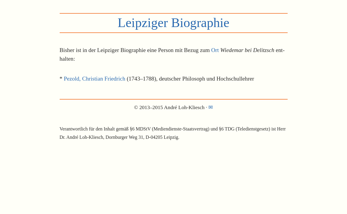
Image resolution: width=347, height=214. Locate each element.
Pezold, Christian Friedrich (94, 78)
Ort (215, 50)
